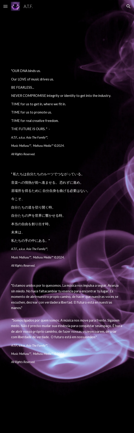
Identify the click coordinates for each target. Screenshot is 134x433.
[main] (66, 112)
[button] (5, 6)
